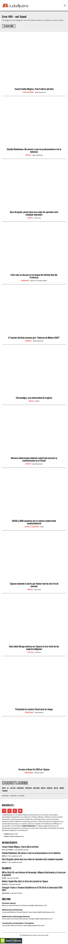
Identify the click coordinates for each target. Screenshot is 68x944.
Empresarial (29, 712)
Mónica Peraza (39, 772)
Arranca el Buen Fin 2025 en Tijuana (34, 769)
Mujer (31, 401)
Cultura (30, 652)
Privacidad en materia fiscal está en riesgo (34, 709)
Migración (25, 280)
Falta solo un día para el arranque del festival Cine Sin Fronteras (34, 276)
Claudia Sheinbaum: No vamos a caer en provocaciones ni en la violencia (34, 150)
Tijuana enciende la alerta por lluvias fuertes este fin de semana (34, 585)
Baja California (28, 92)
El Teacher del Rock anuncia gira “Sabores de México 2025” (34, 337)
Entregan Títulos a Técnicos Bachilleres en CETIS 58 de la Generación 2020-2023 (32, 888)
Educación (5, 893)
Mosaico (28, 341)
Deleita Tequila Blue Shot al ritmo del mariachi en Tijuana (25, 881)
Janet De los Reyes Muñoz (38, 280)
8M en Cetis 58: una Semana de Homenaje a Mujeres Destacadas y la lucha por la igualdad (34, 873)
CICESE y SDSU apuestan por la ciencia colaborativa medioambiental (34, 522)
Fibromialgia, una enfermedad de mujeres (34, 398)
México (28, 155)
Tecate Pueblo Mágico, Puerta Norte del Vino (34, 89)
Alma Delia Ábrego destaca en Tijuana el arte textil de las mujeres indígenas (34, 647)
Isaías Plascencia (40, 92)
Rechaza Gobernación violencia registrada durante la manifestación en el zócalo (34, 459)
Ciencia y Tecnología (31, 526)
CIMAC (37, 401)
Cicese (42, 526)
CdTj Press (37, 218)
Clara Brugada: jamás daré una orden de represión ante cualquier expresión (34, 213)
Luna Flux (38, 652)
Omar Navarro (39, 712)
